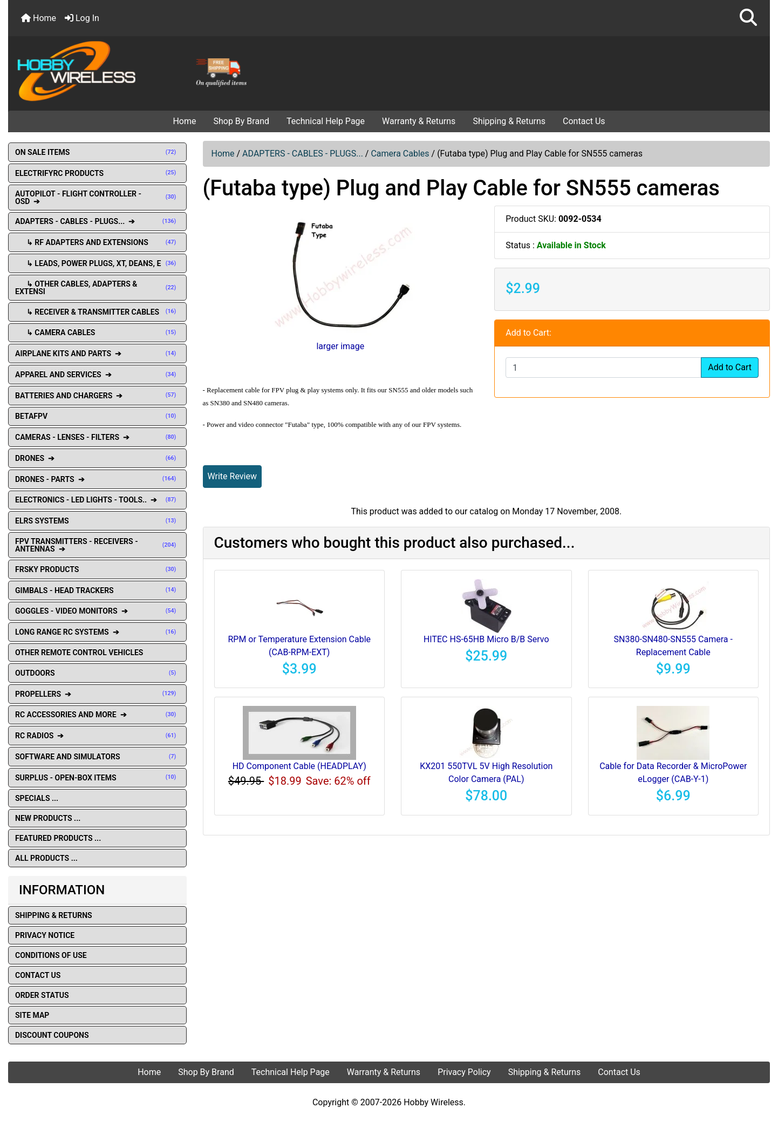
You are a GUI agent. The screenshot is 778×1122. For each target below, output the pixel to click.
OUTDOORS (97, 673)
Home (38, 18)
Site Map (32, 1015)
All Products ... (46, 858)
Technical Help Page (325, 121)
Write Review (232, 476)
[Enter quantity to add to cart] (603, 367)
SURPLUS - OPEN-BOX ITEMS (97, 777)
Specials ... (36, 798)
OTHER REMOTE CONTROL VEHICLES (79, 652)
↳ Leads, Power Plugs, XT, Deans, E (97, 263)
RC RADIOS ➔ (97, 735)
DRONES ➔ (97, 458)
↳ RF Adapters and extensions (97, 242)
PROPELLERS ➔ (97, 694)
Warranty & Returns (418, 121)
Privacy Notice (44, 935)
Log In (82, 18)
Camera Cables (400, 153)
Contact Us (584, 121)
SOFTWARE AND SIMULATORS (97, 756)
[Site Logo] (135, 70)
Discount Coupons (52, 1035)
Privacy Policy (464, 1072)
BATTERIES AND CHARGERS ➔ (97, 395)
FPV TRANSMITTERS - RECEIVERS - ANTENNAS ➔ (97, 545)
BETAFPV (97, 416)
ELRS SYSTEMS (97, 520)
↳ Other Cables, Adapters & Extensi (97, 288)
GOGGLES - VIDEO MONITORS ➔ (97, 611)
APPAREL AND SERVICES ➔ (97, 374)
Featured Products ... (58, 838)
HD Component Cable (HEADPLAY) (299, 766)
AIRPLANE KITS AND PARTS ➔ (97, 353)
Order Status (42, 995)
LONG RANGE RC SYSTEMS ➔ (97, 632)
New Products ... (47, 818)
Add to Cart (730, 367)
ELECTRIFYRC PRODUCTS (97, 173)
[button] (748, 18)
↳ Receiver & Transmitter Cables (97, 312)
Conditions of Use (51, 955)
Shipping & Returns (509, 121)
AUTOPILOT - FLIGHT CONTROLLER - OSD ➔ (97, 197)
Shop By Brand (241, 121)
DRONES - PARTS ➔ (97, 479)
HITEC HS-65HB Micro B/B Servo (486, 639)
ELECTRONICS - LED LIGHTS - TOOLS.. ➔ (97, 499)
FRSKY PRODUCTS (97, 569)
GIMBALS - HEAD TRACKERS (97, 590)
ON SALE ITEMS (97, 152)
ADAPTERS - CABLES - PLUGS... (302, 153)
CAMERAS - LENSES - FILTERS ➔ (97, 437)
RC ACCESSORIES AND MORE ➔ (97, 714)
